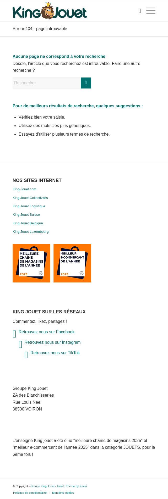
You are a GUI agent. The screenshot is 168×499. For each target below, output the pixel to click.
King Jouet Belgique (28, 223)
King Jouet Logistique (29, 206)
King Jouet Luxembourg (30, 232)
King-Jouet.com (24, 189)
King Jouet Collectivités (30, 198)
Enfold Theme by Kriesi (72, 486)
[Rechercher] (137, 10)
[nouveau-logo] (70, 10)
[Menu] (148, 10)
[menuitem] (137, 10)
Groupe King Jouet (42, 486)
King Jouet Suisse (26, 215)
